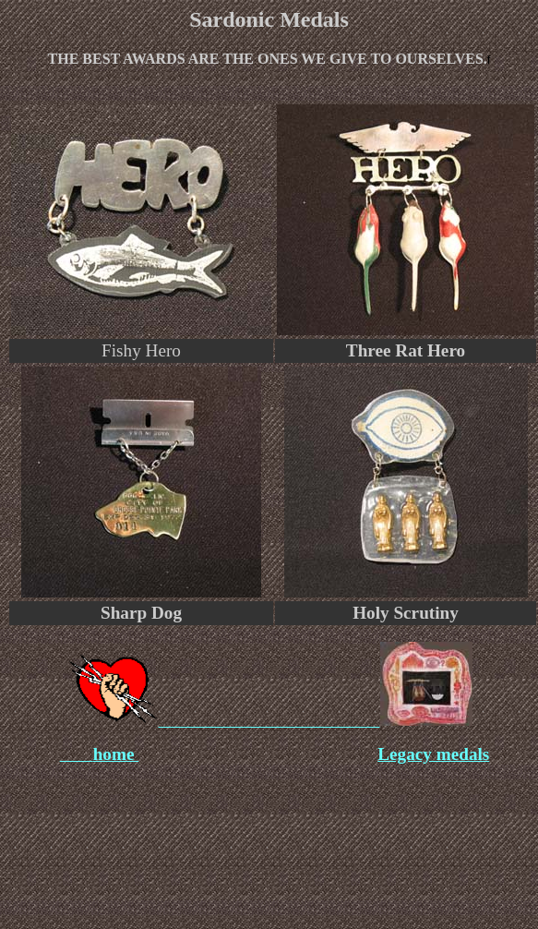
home (116, 754)
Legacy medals (433, 754)
